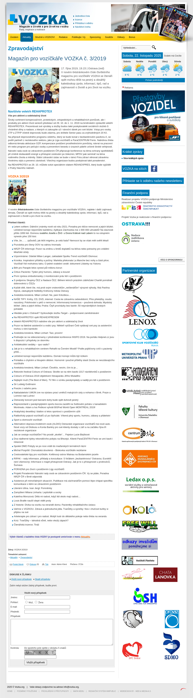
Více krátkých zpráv (133, 158)
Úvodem (14, 37)
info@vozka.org (71, 687)
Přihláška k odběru (84, 23)
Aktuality (27, 37)
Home (10, 691)
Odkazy (121, 37)
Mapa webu (78, 691)
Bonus (132, 37)
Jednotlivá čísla (82, 16)
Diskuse (33, 564)
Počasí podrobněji (154, 80)
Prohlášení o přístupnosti (55, 691)
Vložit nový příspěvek (21, 579)
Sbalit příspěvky (42, 579)
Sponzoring (95, 37)
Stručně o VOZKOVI (45, 37)
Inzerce (78, 19)
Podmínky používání (27, 691)
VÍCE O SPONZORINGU (171, 260)
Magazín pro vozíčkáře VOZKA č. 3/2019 (57, 58)
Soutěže (109, 37)
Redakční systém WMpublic (102, 691)
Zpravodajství (26, 557)
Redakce (63, 37)
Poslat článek (18, 564)
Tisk (46, 564)
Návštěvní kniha (82, 27)
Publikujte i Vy (78, 37)
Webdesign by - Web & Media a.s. (135, 691)
